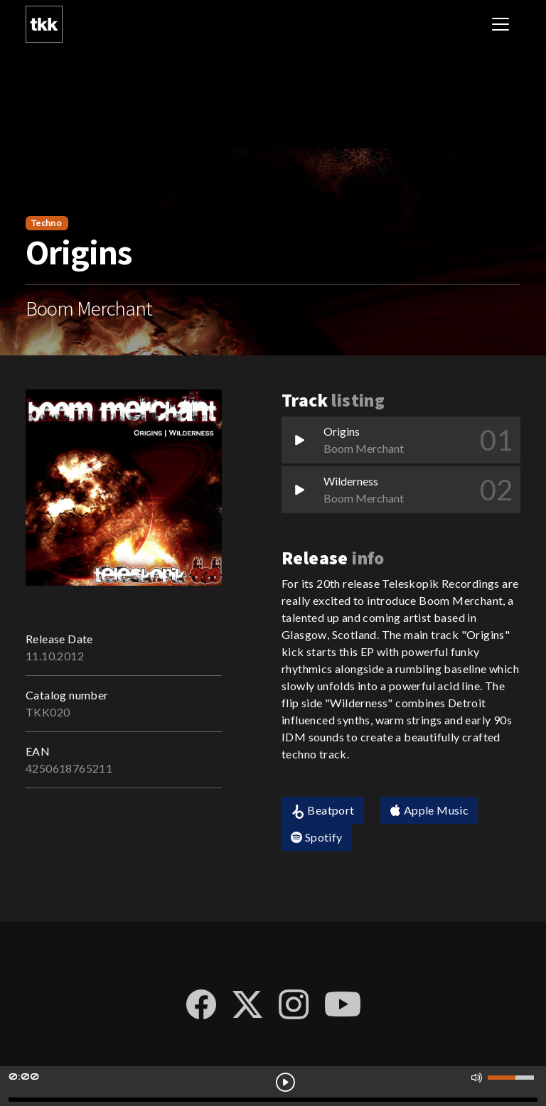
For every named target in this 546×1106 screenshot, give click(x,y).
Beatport (323, 811)
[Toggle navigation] (500, 24)
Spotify (317, 837)
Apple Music (429, 810)
